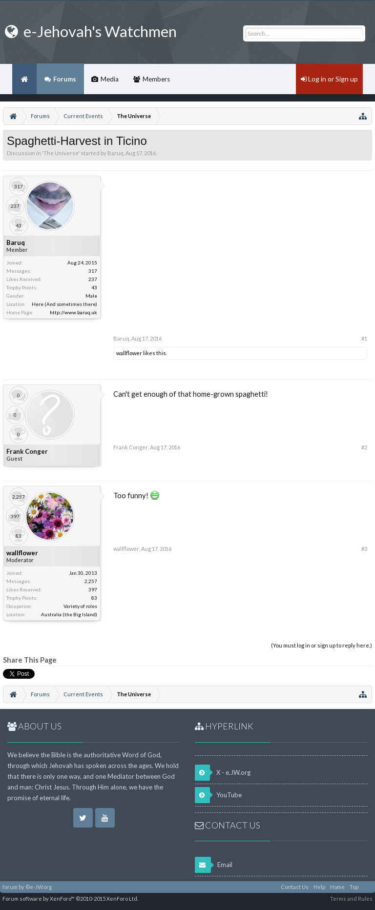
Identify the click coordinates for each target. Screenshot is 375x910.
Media (110, 79)
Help (319, 887)
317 (92, 271)
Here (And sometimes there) (64, 304)
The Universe (60, 153)
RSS (366, 887)
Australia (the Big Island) (69, 614)
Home (24, 79)
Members (156, 79)
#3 (364, 549)
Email (213, 865)
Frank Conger (27, 451)
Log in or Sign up (329, 79)
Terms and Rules (351, 898)
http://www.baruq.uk (73, 312)
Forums (64, 79)
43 (94, 287)
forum (10, 887)
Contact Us (295, 887)
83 (94, 598)
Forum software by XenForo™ (70, 898)
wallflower (129, 353)
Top (354, 887)
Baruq (115, 153)
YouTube (218, 795)
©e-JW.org (38, 887)
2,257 (90, 581)
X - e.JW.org (222, 773)
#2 (364, 447)
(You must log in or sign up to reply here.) (321, 645)
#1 (364, 338)
